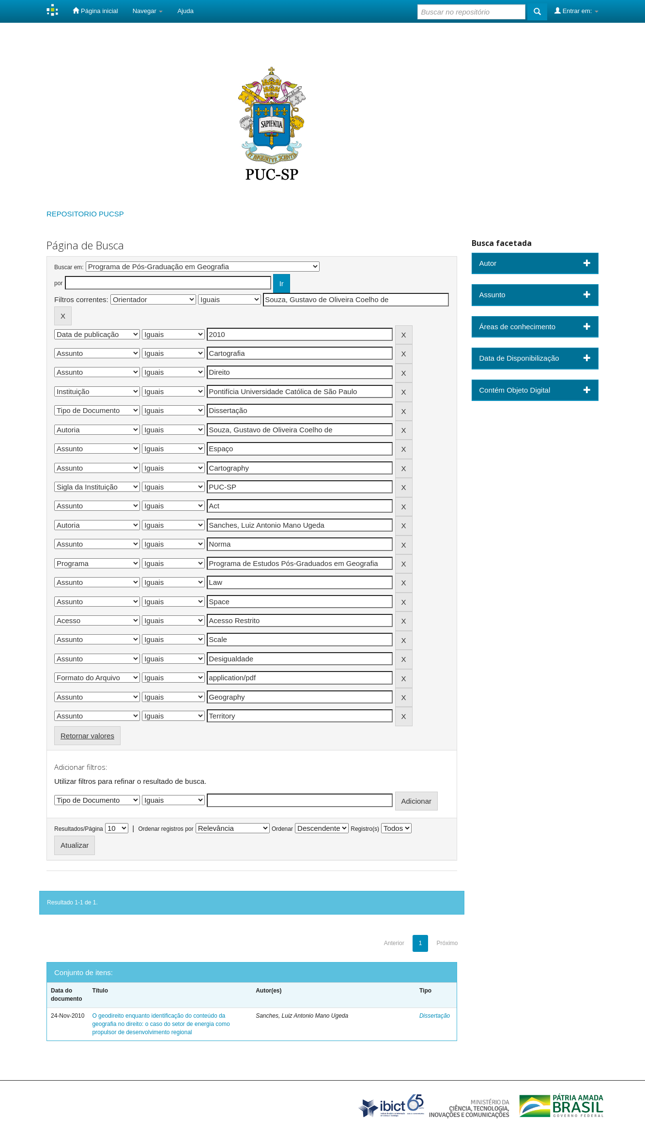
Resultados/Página (78, 828)
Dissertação (434, 1015)
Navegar (148, 11)
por (58, 283)
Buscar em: (69, 267)
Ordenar (282, 828)
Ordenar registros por (165, 828)
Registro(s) (365, 828)
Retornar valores (87, 736)
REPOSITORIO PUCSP (85, 214)
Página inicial (95, 11)
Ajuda (185, 11)
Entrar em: (576, 11)
